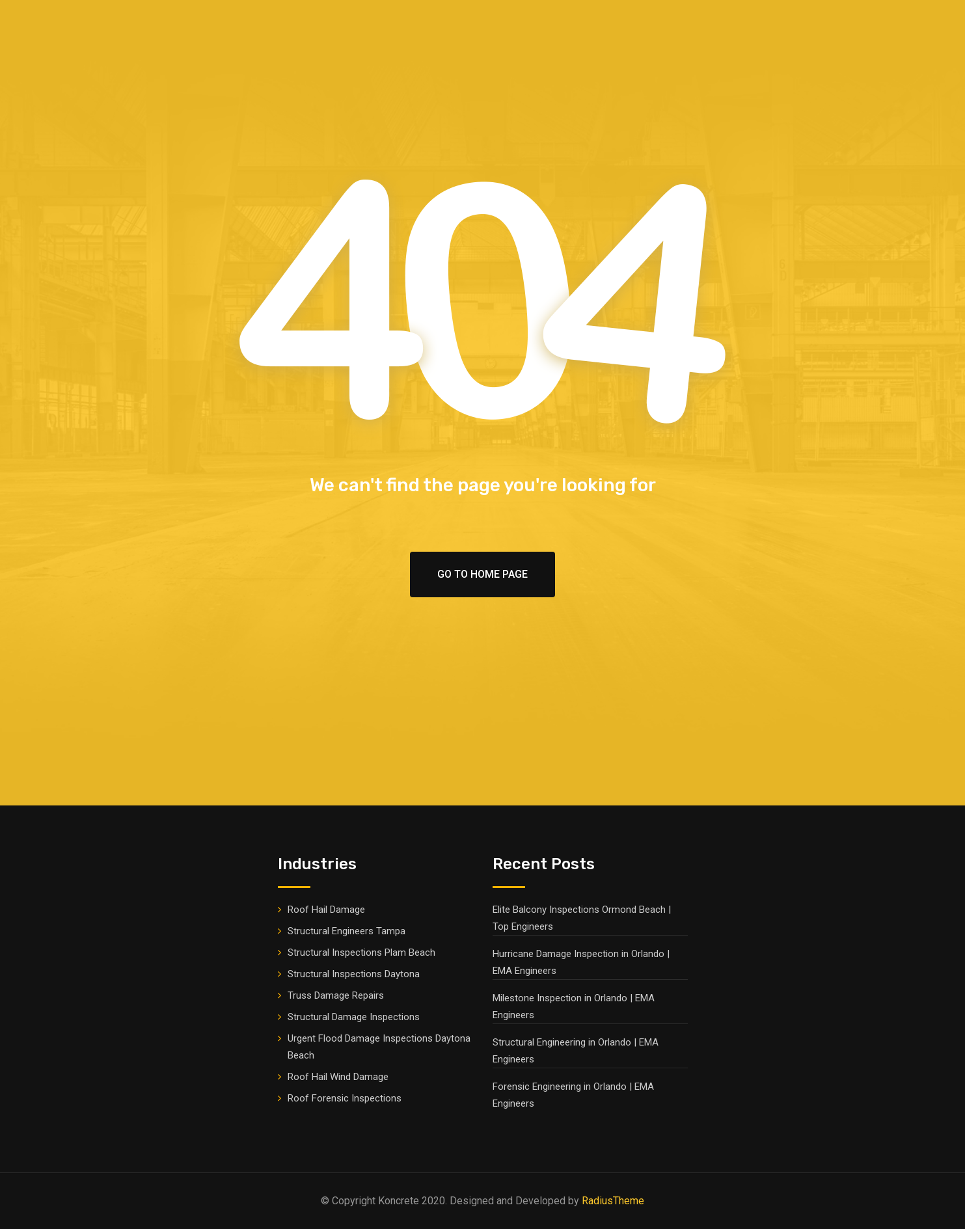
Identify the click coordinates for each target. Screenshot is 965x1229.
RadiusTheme (613, 1201)
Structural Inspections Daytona (354, 974)
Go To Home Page (482, 574)
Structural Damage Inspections (354, 1017)
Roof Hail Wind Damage (338, 1077)
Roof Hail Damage (326, 909)
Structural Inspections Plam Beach (361, 952)
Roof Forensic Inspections (344, 1098)
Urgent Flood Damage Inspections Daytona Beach (379, 1047)
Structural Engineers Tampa (346, 931)
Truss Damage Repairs (336, 995)
